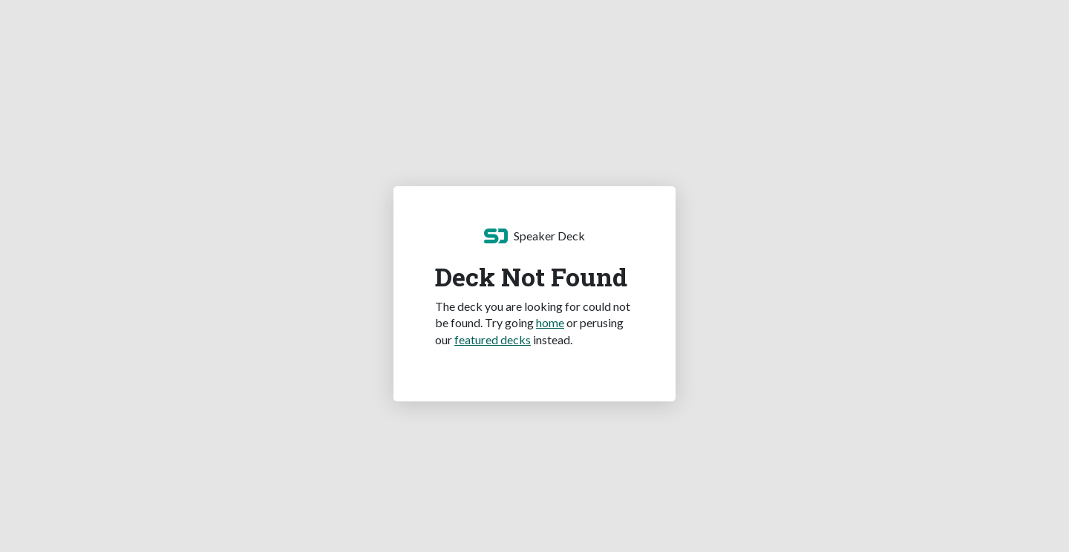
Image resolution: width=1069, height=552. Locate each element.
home (550, 322)
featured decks (492, 339)
